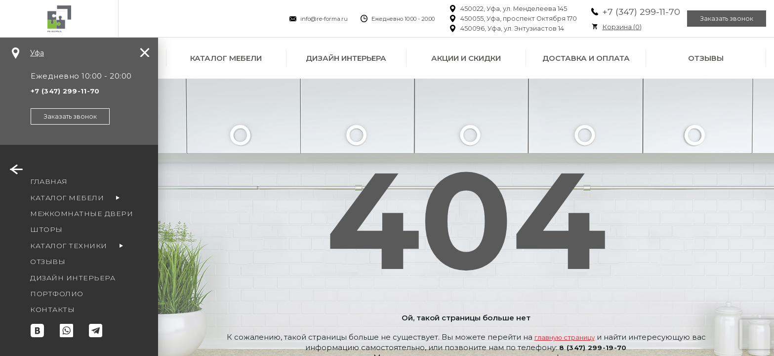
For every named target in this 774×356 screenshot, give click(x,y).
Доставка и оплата (586, 58)
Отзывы (706, 58)
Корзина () (606, 27)
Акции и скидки (466, 58)
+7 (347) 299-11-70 (625, 11)
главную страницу (572, 337)
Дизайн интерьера (346, 58)
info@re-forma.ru (308, 18)
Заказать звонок (721, 18)
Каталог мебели (226, 58)
